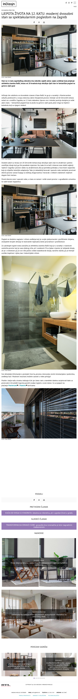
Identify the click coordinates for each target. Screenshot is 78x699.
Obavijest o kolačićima (39, 695)
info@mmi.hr (36, 692)
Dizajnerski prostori (7, 10)
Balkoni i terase (39, 560)
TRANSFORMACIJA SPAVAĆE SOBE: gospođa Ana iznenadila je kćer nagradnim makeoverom (39, 526)
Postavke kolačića (53, 695)
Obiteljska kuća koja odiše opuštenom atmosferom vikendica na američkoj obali (38, 615)
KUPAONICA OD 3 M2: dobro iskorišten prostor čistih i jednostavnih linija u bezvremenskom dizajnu (58, 666)
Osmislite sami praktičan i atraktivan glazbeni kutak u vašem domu (19, 666)
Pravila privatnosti (24, 695)
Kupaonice (58, 660)
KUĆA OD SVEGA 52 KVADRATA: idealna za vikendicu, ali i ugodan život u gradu (39, 513)
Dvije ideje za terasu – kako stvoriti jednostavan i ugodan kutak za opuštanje (39, 564)
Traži (75, 6)
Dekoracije (19, 661)
